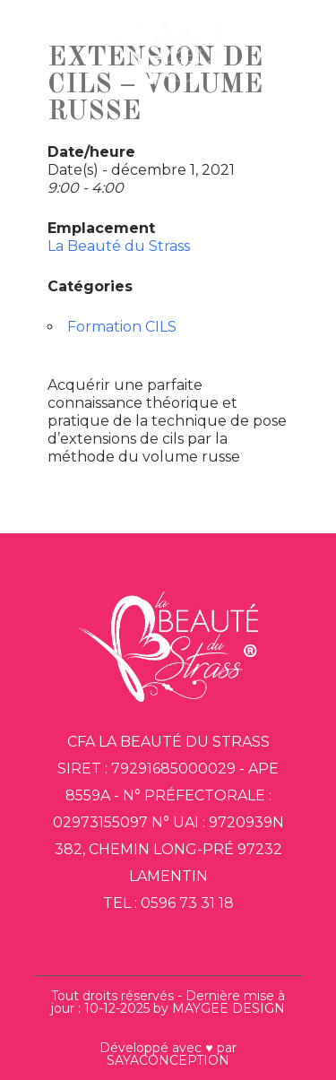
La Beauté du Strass (118, 246)
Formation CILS (122, 326)
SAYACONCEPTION (168, 1060)
